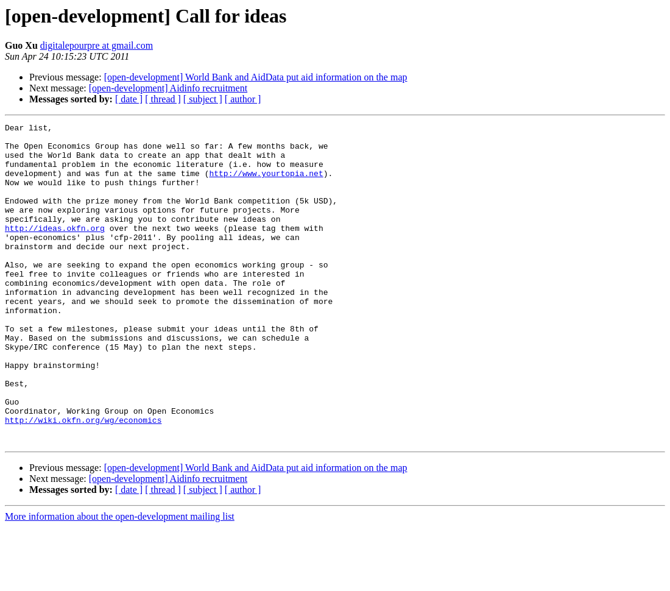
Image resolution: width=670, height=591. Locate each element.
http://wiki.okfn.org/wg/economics (83, 480)
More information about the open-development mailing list (119, 580)
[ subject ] (202, 99)
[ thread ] (163, 99)
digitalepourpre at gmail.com (96, 45)
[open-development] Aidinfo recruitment (168, 88)
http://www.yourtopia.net (266, 184)
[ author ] (243, 99)
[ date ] (129, 99)
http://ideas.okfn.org (55, 249)
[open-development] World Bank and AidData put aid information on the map (255, 77)
